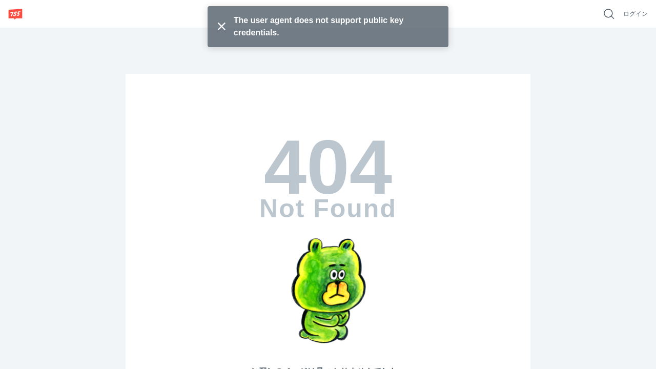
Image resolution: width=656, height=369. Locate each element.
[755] (15, 14)
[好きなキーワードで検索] (609, 14)
